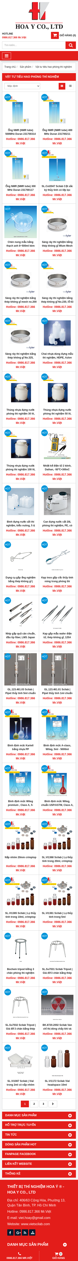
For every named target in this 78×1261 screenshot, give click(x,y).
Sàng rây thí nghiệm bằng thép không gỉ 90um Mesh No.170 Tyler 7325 (57, 246)
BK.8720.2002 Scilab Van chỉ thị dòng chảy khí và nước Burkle (57, 1029)
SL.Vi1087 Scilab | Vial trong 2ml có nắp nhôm (20, 1083)
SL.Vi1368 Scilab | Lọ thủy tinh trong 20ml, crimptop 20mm (57, 861)
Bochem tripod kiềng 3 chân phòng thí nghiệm (20, 971)
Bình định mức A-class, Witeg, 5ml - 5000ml (57, 747)
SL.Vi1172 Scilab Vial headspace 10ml (57, 1083)
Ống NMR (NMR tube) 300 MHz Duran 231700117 (20, 188)
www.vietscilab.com (35, 1224)
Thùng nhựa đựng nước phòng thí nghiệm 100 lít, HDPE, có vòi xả (20, 469)
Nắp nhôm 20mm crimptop (20, 857)
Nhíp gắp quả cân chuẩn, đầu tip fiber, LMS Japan (20, 635)
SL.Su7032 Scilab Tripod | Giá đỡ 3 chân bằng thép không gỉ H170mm (20, 1029)
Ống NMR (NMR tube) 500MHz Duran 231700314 (20, 132)
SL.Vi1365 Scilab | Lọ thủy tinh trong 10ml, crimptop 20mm (20, 917)
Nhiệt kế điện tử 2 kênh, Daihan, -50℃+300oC (57, 467)
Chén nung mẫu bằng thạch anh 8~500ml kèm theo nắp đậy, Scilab (20, 246)
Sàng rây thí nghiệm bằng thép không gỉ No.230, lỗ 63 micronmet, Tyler (57, 302)
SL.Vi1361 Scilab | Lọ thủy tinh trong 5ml (57, 915)
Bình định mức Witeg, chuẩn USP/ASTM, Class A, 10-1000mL (57, 805)
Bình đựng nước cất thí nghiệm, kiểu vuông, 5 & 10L (20, 525)
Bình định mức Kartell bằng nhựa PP (20, 747)
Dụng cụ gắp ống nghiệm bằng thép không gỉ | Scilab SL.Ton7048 (21, 581)
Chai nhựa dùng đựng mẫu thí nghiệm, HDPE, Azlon (57, 355)
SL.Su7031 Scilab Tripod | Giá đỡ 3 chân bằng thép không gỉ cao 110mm (57, 973)
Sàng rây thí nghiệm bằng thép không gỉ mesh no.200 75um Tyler (21, 302)
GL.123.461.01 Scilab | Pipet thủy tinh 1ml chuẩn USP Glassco (57, 693)
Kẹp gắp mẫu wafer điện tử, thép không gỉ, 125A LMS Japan (57, 637)
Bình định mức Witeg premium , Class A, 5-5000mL (20, 805)
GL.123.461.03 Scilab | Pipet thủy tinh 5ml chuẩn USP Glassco (20, 693)
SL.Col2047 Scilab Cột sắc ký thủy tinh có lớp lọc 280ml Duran (57, 190)
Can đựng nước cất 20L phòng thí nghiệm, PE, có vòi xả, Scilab (57, 525)
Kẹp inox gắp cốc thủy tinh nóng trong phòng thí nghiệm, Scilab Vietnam (57, 581)
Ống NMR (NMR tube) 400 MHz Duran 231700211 (57, 132)
